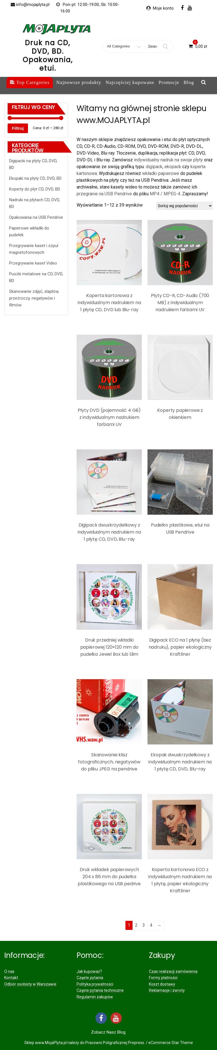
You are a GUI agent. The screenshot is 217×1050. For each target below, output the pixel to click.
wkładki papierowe (160, 173)
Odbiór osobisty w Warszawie (30, 984)
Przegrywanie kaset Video (33, 263)
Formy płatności (163, 977)
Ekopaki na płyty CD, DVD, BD (35, 178)
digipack (154, 166)
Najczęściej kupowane (130, 82)
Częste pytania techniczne (100, 990)
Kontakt (11, 977)
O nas (9, 971)
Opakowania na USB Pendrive (36, 217)
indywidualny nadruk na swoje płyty (168, 160)
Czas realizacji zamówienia (173, 971)
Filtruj (18, 128)
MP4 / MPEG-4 (165, 193)
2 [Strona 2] (136, 925)
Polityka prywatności (95, 984)
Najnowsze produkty (78, 82)
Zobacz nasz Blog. (108, 1032)
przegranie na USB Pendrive (104, 193)
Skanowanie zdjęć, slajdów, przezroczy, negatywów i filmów (34, 298)
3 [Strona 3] (143, 925)
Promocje (169, 82)
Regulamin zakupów (95, 997)
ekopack (173, 166)
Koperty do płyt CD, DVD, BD (34, 189)
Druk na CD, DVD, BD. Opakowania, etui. (48, 55)
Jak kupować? (89, 971)
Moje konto (163, 8)
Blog (189, 82)
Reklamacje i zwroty (167, 990)
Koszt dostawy (162, 984)
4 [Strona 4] (151, 925)
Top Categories (29, 82)
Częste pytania (90, 977)
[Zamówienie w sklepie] (184, 206)
